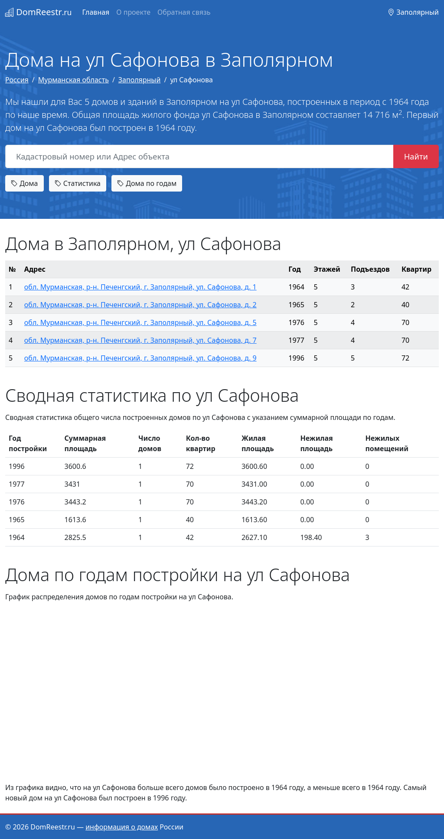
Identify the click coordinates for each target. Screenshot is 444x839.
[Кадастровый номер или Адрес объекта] (199, 156)
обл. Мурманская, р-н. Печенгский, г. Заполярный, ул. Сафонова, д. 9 (140, 358)
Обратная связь (183, 12)
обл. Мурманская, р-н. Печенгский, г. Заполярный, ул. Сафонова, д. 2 (140, 304)
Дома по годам (146, 183)
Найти (416, 156)
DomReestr (38, 12)
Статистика (78, 183)
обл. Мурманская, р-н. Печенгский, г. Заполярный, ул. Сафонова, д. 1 (140, 287)
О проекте (133, 12)
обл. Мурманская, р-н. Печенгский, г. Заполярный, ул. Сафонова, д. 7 (140, 340)
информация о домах (121, 827)
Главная (95, 12)
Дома (24, 183)
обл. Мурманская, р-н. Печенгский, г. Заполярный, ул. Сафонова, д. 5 (140, 322)
